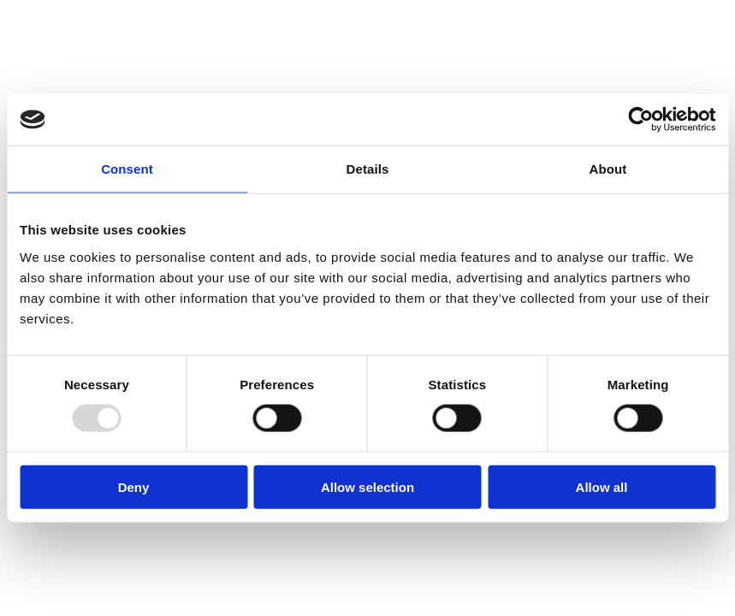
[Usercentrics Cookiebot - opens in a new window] (640, 120)
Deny (134, 486)
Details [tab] (368, 169)
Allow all (602, 486)
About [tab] (608, 169)
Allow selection (367, 486)
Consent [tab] (127, 169)
